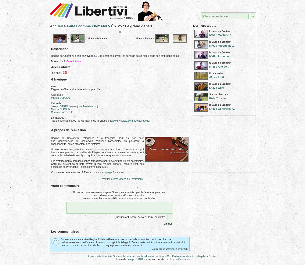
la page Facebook (114, 172)
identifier (140, 195)
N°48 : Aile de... (219, 66)
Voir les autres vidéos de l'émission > (123, 179)
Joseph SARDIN (60, 106)
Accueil (56, 26)
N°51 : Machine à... (221, 35)
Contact (213, 258)
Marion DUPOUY (60, 97)
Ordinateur (184, 261)
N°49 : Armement (220, 56)
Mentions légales (197, 258)
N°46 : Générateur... (222, 108)
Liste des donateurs (145, 258)
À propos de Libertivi (99, 258)
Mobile (170, 261)
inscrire (118, 195)
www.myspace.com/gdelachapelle (130, 120)
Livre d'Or (164, 258)
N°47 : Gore (216, 87)
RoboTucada (217, 98)
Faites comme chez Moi (87, 26)
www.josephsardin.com (84, 106)
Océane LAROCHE (62, 112)
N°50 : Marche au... (221, 45)
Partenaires (178, 258)
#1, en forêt (216, 77)
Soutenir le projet (122, 258)
